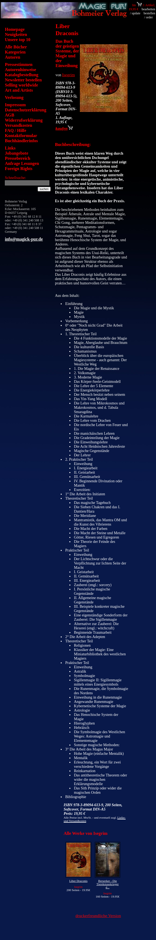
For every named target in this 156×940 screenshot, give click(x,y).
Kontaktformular (21, 135)
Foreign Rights (18, 168)
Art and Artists (19, 90)
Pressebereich (17, 158)
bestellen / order (149, 15)
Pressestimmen (18, 64)
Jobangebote (16, 153)
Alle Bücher (16, 47)
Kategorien (15, 52)
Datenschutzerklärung (25, 110)
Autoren (12, 57)
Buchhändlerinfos (21, 140)
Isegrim (68, 74)
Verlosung (14, 97)
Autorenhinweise (20, 69)
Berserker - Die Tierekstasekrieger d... (107, 884)
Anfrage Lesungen (22, 163)
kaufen (64, 128)
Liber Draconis (78, 880)
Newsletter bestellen (23, 80)
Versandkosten (18, 125)
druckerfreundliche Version (98, 915)
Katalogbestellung (21, 74)
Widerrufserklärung (24, 120)
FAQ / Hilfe (15, 130)
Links (10, 148)
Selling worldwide (21, 85)
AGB (9, 115)
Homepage (15, 29)
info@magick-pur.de (24, 239)
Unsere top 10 (17, 39)
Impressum (15, 104)
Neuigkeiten (16, 34)
